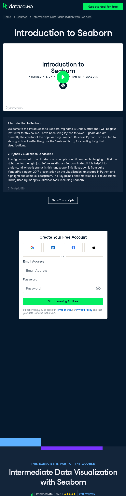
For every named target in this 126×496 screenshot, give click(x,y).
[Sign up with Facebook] (73, 247)
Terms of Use (63, 309)
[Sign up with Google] (32, 247)
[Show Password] (98, 288)
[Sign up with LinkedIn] (52, 247)
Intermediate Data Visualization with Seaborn (62, 17)
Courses (22, 17)
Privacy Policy (84, 309)
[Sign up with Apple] (93, 247)
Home (7, 17)
